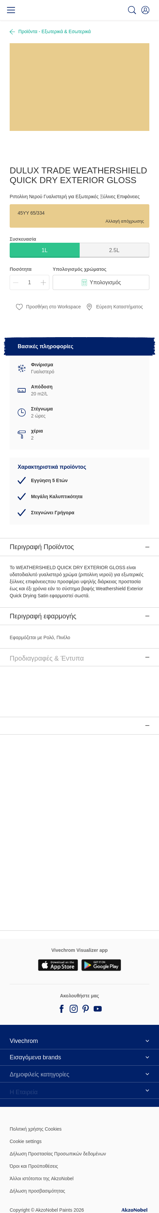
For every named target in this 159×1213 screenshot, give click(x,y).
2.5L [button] (114, 250)
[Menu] (11, 10)
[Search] (132, 10)
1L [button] (45, 250)
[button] (145, 10)
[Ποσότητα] (29, 282)
